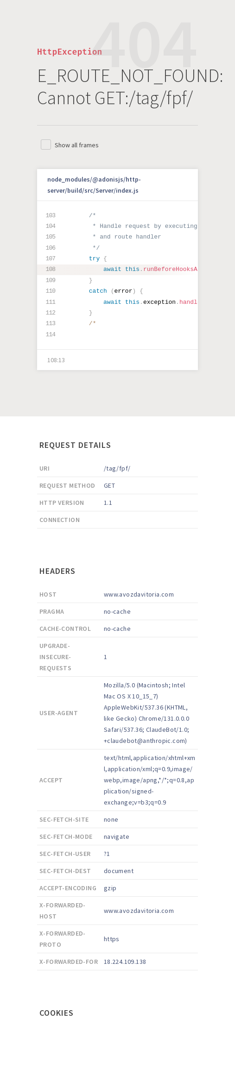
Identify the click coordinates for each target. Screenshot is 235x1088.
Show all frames (77, 145)
